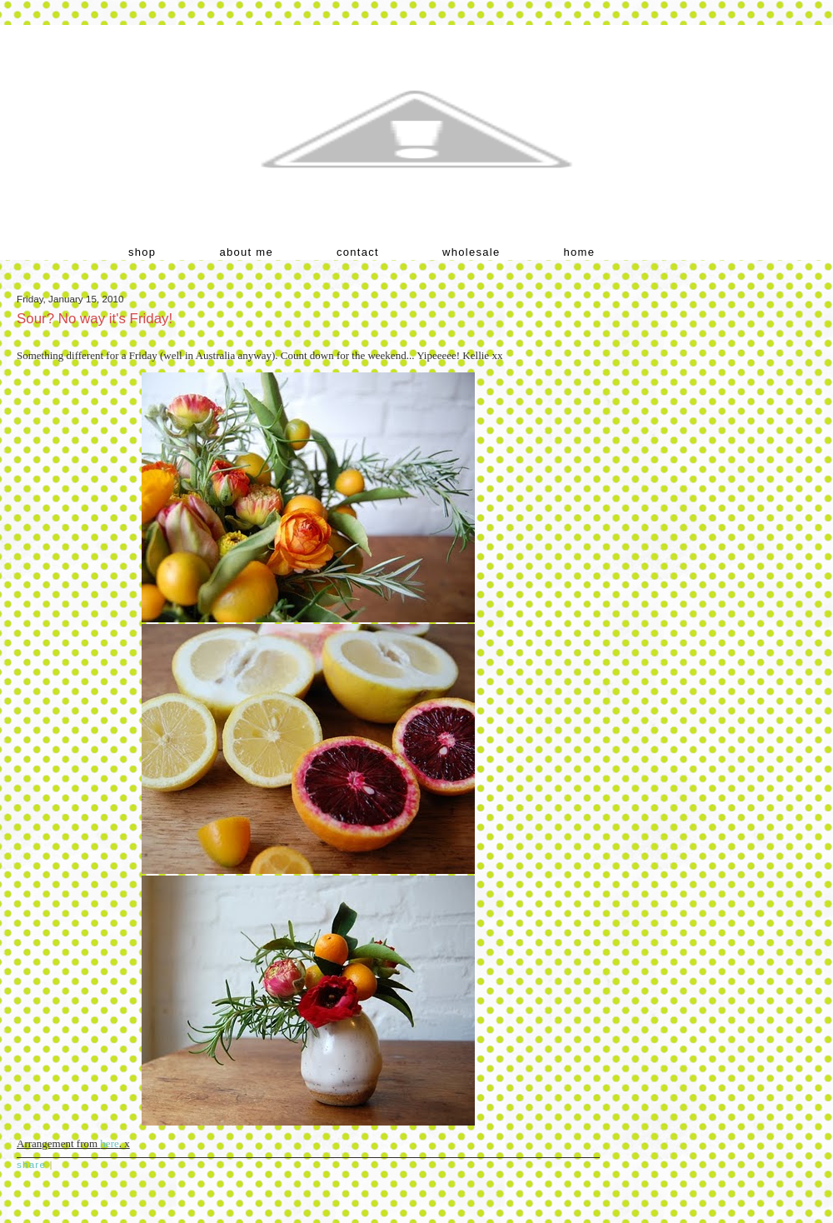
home (580, 252)
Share (31, 1164)
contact (358, 252)
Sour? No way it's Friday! (94, 319)
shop (142, 252)
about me (246, 252)
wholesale (471, 252)
